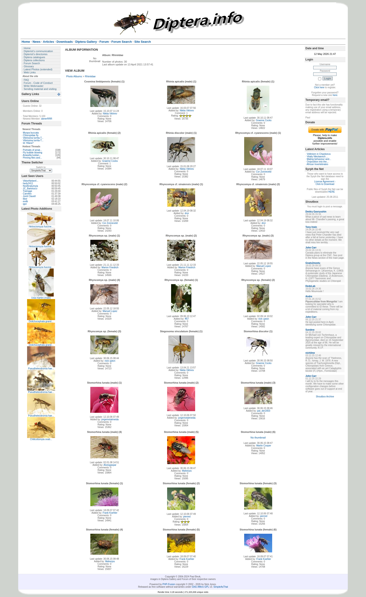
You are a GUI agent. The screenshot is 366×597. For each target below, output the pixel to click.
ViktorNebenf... (30, 181)
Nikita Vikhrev (110, 113)
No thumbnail (258, 437)
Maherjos (187, 471)
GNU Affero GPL (200, 587)
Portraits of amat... (32, 150)
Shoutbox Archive (325, 396)
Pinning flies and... (32, 157)
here (335, 95)
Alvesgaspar (109, 465)
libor (25, 199)
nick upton (263, 319)
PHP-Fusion (168, 584)
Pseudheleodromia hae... (41, 368)
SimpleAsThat (220, 587)
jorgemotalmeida (110, 419)
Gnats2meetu (313, 263)
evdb (25, 201)
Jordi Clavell (29, 196)
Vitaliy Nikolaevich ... (317, 156)
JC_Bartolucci (30, 188)
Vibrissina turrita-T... (33, 138)
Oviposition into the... (317, 161)
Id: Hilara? (28, 143)
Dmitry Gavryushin (316, 211)
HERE (331, 192)
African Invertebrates (317, 164)
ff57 (187, 319)
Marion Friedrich (110, 267)
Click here (319, 87)
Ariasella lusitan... (32, 155)
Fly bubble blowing (32, 152)
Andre (309, 296)
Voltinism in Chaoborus (319, 154)
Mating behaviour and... (319, 159)
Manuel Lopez (263, 266)
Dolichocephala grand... (41, 321)
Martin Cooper (263, 445)
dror (187, 213)
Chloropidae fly (31, 135)
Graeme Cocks (263, 120)
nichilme (310, 353)
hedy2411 (28, 183)
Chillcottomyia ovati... (41, 439)
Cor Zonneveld (263, 171)
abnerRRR (46, 118)
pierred (186, 516)
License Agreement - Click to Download (325, 182)
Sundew (310, 330)
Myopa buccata (31, 132)
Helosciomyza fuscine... (41, 226)
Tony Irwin (311, 227)
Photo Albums (74, 76)
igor (25, 204)
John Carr (311, 247)
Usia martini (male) (41, 298)
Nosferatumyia (30, 186)
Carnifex (27, 193)
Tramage (27, 191)
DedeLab (310, 286)
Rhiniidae (90, 76)
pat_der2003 (263, 411)
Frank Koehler (110, 513)
